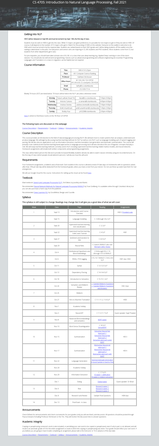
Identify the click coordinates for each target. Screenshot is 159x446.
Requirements (43, 128)
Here (26, 116)
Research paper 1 (102, 386)
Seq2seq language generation (102, 360)
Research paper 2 (102, 389)
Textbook (53, 128)
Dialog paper (102, 382)
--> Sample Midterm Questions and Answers (102, 287)
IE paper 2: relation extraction (102, 377)
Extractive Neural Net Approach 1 (102, 332)
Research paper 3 (102, 391)
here (89, 173)
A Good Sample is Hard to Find (102, 362)
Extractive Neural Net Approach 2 (102, 336)
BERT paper (102, 320)
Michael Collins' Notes (102, 247)
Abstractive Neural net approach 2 (102, 350)
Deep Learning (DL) (41, 192)
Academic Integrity (86, 128)
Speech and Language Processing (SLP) (47, 182)
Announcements (72, 128)
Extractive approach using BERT (102, 341)
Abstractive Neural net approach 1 (102, 346)
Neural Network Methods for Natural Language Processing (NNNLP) (59, 186)
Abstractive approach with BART (102, 355)
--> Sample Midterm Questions (102, 284)
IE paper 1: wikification (102, 375)
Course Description (29, 128)
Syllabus (61, 128)
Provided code (127, 212)
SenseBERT (102, 327)
